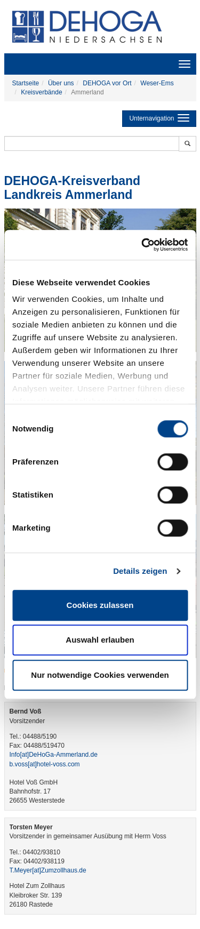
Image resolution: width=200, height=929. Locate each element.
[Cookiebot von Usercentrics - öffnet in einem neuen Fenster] (142, 245)
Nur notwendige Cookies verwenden (100, 674)
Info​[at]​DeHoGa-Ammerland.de (54, 754)
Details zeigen (140, 570)
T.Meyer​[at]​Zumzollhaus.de (48, 870)
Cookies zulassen (100, 605)
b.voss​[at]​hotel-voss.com (45, 764)
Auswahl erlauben (100, 639)
